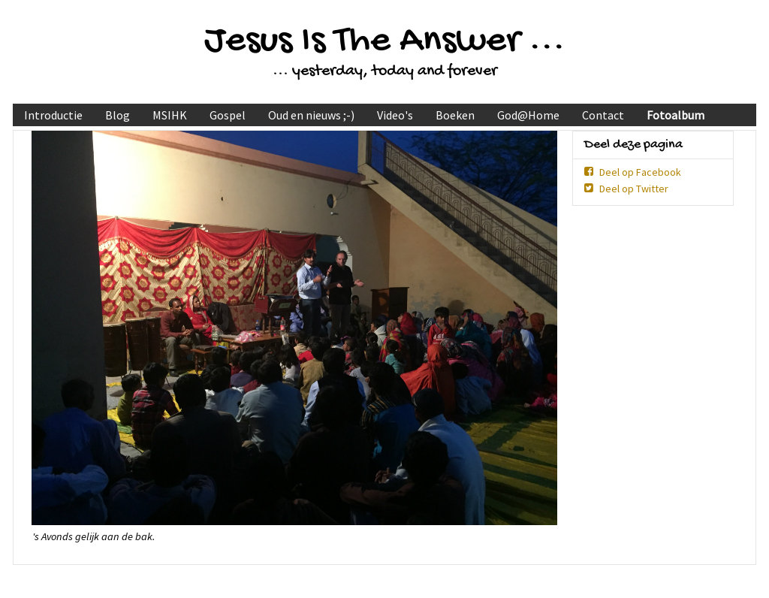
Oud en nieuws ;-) (311, 114)
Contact (603, 114)
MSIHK (169, 114)
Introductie (53, 114)
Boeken (455, 114)
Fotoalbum (675, 114)
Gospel (228, 114)
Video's (395, 114)
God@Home (528, 114)
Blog (117, 114)
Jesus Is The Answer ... (384, 42)
